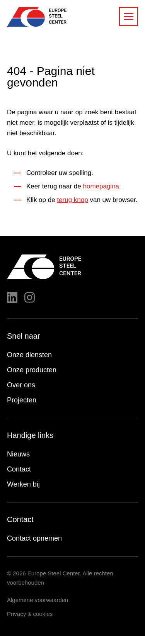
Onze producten (31, 370)
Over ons (21, 385)
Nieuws (18, 454)
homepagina (101, 186)
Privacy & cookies (30, 614)
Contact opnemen (34, 538)
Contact (19, 469)
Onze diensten (29, 355)
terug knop (72, 200)
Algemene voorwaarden (37, 600)
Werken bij (23, 484)
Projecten (21, 400)
